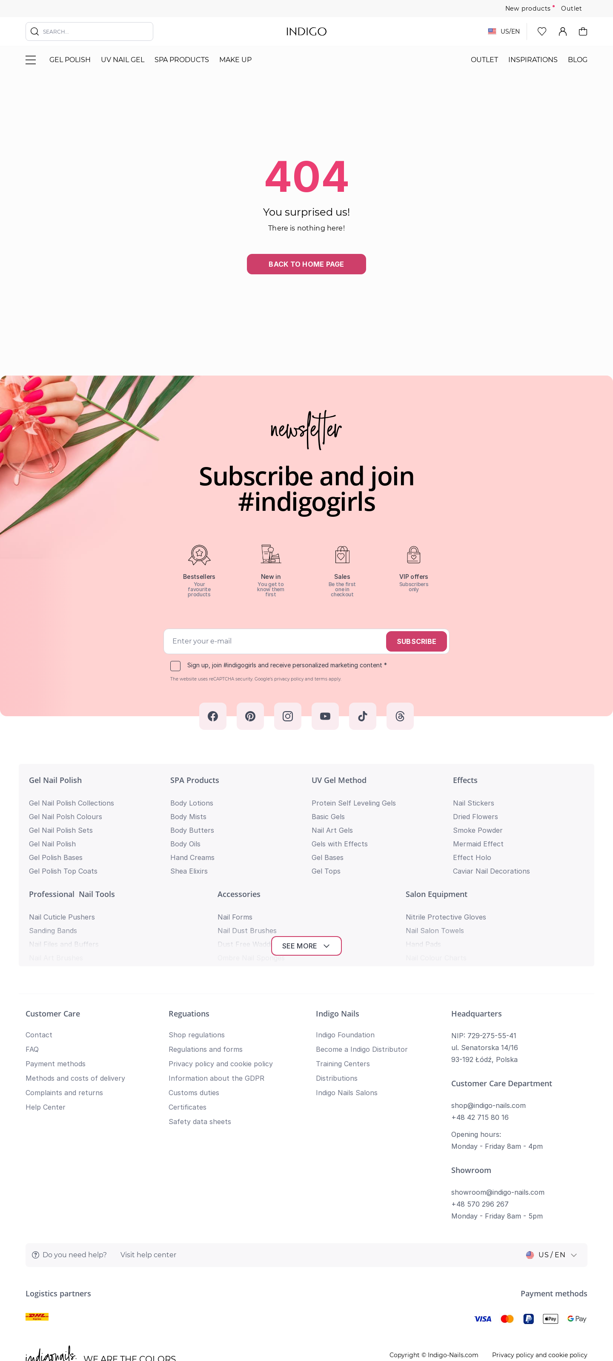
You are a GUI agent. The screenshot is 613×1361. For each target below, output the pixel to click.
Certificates (187, 1032)
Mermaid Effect (478, 844)
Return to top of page (306, 1329)
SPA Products (182, 60)
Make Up (235, 60)
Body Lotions (191, 803)
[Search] (35, 31)
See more (306, 871)
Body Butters (192, 830)
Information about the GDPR (216, 1003)
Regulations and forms (206, 974)
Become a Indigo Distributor (362, 974)
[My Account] (562, 31)
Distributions (337, 1003)
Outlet (571, 8)
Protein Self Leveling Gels (354, 803)
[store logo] (306, 31)
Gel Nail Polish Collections (71, 803)
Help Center (46, 1032)
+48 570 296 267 (480, 1129)
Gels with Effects (340, 844)
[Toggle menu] (31, 60)
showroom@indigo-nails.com (497, 1117)
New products (528, 8)
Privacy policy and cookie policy (221, 989)
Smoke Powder (478, 830)
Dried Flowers (475, 816)
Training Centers (343, 989)
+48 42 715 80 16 (480, 1042)
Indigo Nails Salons (347, 1018)
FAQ (32, 974)
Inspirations (533, 60)
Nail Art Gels (332, 830)
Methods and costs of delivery (75, 1003)
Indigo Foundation (345, 960)
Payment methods (56, 989)
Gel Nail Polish (55, 780)
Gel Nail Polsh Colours (65, 816)
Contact (39, 960)
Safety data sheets (200, 1046)
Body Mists (188, 816)
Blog (577, 60)
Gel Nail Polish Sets (61, 830)
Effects (465, 780)
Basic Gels (328, 816)
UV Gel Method (339, 780)
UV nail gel (122, 60)
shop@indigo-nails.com (488, 1030)
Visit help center (148, 1180)
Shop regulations (197, 960)
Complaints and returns (64, 1018)
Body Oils (185, 844)
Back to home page (306, 264)
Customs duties (194, 1018)
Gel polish (70, 60)
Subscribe (416, 641)
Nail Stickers (473, 803)
